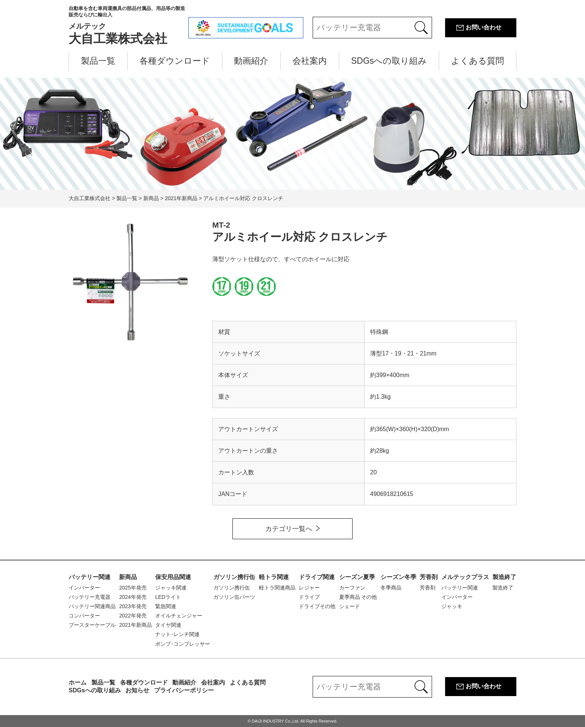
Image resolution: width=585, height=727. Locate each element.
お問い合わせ (483, 27)
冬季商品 (391, 588)
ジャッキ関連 (171, 588)
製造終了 (504, 577)
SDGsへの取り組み (389, 61)
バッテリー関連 (89, 577)
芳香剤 (429, 577)
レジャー (309, 588)
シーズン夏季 (357, 577)
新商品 (128, 577)
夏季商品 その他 (358, 597)
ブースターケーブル (92, 625)
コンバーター (84, 616)
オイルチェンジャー (178, 616)
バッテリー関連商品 (92, 606)
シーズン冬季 (398, 577)
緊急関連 (165, 606)
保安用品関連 (173, 577)
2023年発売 (132, 606)
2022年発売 (132, 616)
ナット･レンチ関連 (177, 634)
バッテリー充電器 (89, 597)
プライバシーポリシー (184, 690)
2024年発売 (132, 597)
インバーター (84, 588)
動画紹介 (251, 61)
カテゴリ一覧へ (288, 528)
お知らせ (137, 690)
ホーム (78, 682)
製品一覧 (98, 61)
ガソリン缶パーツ (234, 597)
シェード (349, 606)
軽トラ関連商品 (277, 588)
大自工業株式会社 (128, 25)
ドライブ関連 (317, 577)
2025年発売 (132, 588)
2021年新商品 (135, 625)
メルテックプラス (465, 577)
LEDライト (168, 597)
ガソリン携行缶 (234, 577)
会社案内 (309, 61)
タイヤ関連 (168, 625)
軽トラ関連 (274, 577)
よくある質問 (477, 61)
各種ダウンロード (175, 61)
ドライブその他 (317, 606)
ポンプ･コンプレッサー (182, 644)
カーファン (352, 588)
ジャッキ (451, 606)
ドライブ (309, 597)
